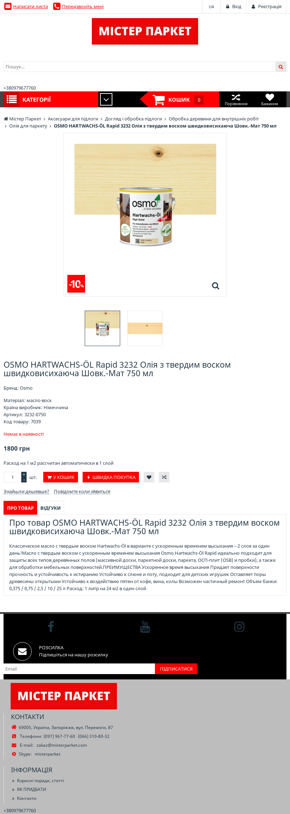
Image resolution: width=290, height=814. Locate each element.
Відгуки (50, 508)
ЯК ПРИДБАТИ (28, 789)
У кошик (63, 477)
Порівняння (236, 99)
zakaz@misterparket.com (62, 745)
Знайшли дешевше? (26, 491)
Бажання (269, 99)
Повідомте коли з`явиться (82, 491)
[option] (102, 328)
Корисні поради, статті (37, 781)
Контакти (24, 798)
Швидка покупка (114, 477)
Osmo (26, 388)
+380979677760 (20, 88)
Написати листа (30, 6)
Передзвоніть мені (83, 6)
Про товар (20, 508)
